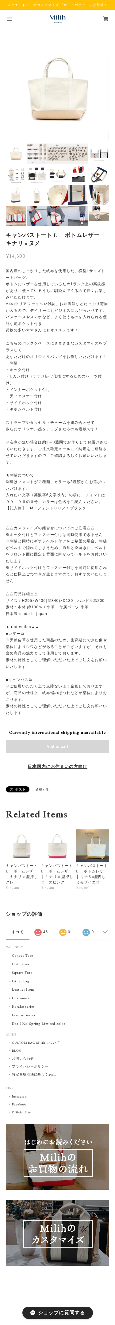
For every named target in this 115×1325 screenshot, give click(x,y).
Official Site (21, 1112)
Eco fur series (23, 1015)
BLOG (17, 1051)
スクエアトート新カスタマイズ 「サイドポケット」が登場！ (57, 5)
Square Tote (22, 972)
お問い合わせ (23, 1059)
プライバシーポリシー (30, 1067)
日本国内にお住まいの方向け (57, 766)
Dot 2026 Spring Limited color (38, 1023)
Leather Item (23, 989)
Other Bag (21, 981)
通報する (42, 790)
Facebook (19, 1104)
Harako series (23, 1006)
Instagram (20, 1096)
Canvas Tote (22, 955)
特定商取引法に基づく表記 (34, 1074)
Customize (21, 998)
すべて (18, 932)
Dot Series (21, 964)
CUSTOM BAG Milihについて (36, 1043)
